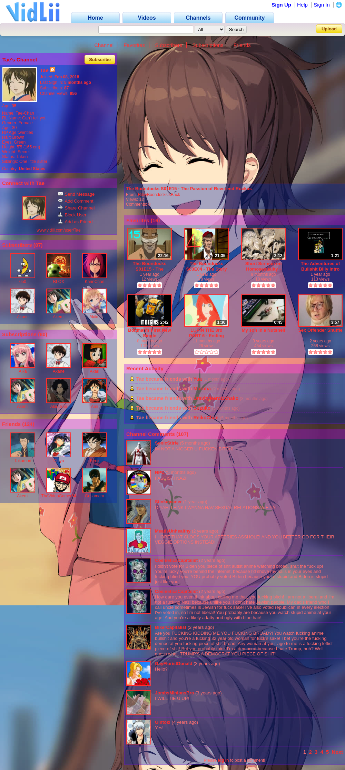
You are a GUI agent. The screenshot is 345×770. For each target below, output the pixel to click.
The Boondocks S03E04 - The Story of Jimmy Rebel (206, 266)
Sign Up (281, 5)
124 (28, 424)
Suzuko (201, 408)
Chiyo (58, 460)
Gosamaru (94, 496)
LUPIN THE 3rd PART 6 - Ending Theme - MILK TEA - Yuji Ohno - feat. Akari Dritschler (206, 333)
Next (337, 752)
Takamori (22, 460)
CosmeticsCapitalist (176, 560)
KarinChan (95, 281)
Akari (94, 371)
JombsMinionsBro (174, 692)
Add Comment (75, 201)
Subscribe (100, 59)
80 (43, 334)
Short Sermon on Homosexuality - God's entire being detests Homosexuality (263, 266)
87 (38, 245)
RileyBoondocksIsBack (159, 194)
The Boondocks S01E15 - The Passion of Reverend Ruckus (189, 188)
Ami (94, 406)
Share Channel (76, 208)
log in (223, 760)
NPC (159, 472)
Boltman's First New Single (149, 333)
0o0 (22, 281)
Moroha (202, 388)
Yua (197, 379)
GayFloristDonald (173, 663)
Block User (72, 214)
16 (155, 220)
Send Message (76, 194)
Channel (104, 45)
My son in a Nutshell (263, 330)
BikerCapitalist (170, 627)
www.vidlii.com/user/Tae (58, 230)
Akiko (94, 316)
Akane (23, 316)
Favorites (134, 45)
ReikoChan (205, 417)
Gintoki (162, 722)
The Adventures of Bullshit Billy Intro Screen (320, 266)
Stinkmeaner (168, 501)
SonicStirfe (167, 443)
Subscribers (168, 45)
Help (302, 5)
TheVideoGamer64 (58, 496)
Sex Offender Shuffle (320, 330)
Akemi (58, 316)
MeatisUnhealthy (172, 531)
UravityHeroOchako (215, 398)
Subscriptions (208, 45)
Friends (242, 45)
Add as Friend (75, 221)
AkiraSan (58, 406)
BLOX (58, 281)
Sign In (322, 5)
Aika (23, 371)
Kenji (94, 460)
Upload (329, 28)
